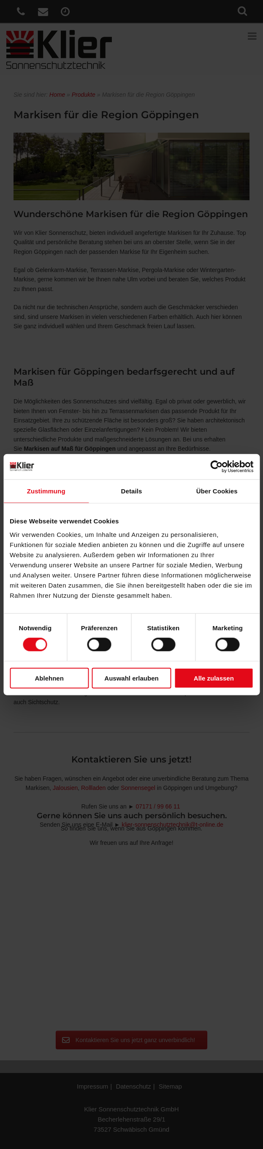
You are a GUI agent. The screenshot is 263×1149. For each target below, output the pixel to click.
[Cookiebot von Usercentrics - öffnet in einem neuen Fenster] (216, 466)
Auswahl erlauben (131, 677)
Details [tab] (131, 491)
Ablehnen (49, 677)
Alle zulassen (214, 677)
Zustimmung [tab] (46, 491)
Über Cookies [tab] (217, 491)
